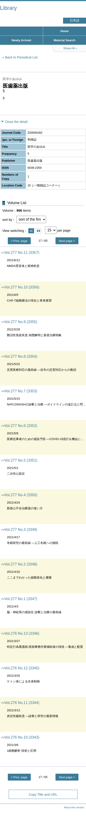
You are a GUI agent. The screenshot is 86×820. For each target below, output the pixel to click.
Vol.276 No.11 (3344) (22, 703)
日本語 (74, 20)
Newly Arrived (21, 40)
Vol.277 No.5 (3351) (21, 460)
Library (8, 8)
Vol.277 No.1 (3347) (21, 599)
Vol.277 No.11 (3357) (22, 253)
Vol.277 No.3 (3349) (21, 530)
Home (64, 31)
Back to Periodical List (21, 57)
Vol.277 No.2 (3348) (21, 564)
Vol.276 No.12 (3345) (22, 668)
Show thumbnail (39, 230)
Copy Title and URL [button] (43, 794)
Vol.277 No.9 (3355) (21, 322)
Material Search (64, 40)
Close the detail (16, 122)
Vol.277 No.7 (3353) (21, 391)
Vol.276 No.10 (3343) (22, 737)
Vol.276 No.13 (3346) (22, 633)
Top (78, 807)
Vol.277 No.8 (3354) (21, 356)
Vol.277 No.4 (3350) (21, 495)
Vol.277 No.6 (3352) (21, 426)
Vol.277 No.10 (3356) (22, 287)
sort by (7, 219)
